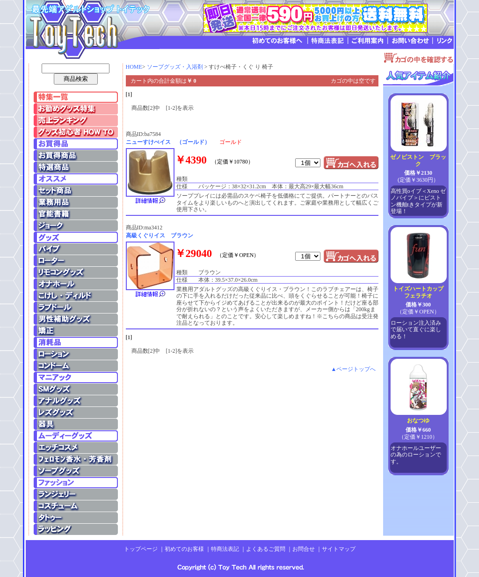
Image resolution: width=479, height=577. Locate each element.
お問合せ (303, 549)
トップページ (141, 549)
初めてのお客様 (184, 549)
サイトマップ (339, 549)
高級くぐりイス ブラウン (159, 235)
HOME (134, 67)
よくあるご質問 (265, 549)
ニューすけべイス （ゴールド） (168, 142)
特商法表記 (225, 549)
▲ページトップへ (353, 369)
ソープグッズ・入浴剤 (175, 67)
